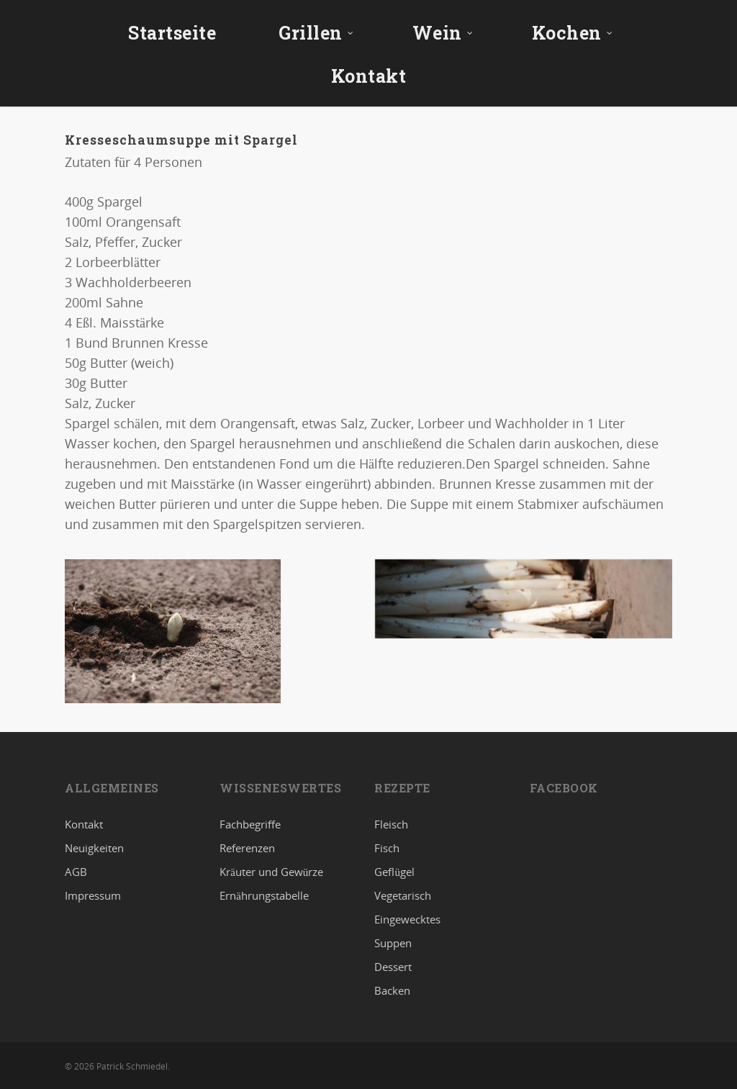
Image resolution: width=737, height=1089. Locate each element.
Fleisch (391, 824)
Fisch (386, 848)
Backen (392, 990)
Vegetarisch (402, 895)
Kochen (572, 32)
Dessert (393, 966)
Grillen (316, 32)
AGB (76, 871)
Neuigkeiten (94, 848)
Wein (443, 32)
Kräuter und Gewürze (271, 871)
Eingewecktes (407, 919)
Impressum (93, 895)
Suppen (393, 943)
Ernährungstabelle (264, 895)
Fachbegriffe (250, 824)
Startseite (172, 33)
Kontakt (369, 76)
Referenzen (247, 848)
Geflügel (394, 871)
